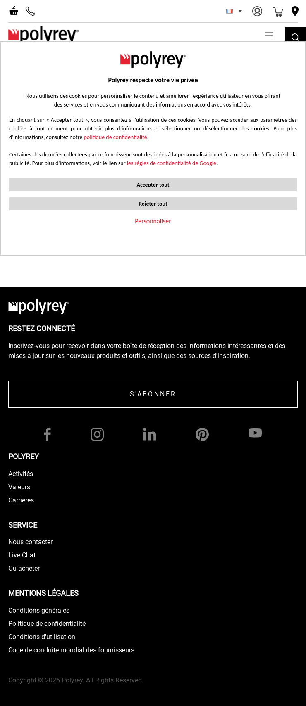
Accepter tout (152, 184)
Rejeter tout (153, 203)
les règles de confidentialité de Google (171, 163)
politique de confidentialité (115, 137)
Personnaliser (153, 221)
